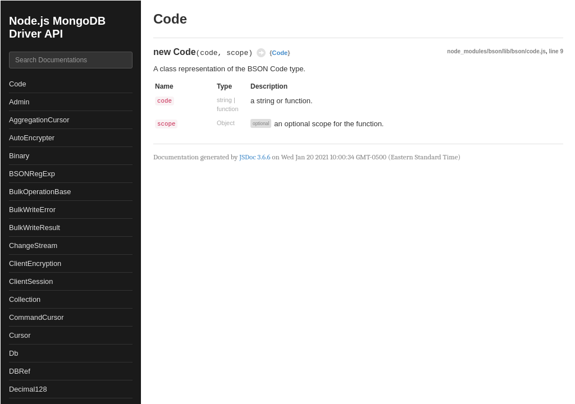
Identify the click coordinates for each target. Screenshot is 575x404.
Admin (19, 102)
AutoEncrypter (31, 138)
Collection (24, 299)
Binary (19, 156)
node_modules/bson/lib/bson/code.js (496, 51)
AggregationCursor (39, 120)
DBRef (19, 371)
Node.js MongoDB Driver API (57, 27)
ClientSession (31, 281)
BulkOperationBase (40, 191)
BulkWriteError (32, 209)
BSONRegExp (32, 173)
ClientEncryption (35, 263)
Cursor (19, 335)
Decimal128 (28, 389)
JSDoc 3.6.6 (254, 157)
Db (13, 353)
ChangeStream (33, 245)
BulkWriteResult (34, 227)
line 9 (556, 51)
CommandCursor (36, 317)
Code (17, 84)
